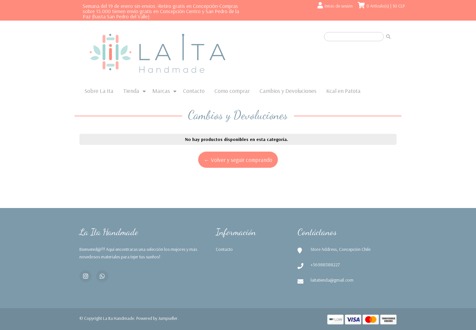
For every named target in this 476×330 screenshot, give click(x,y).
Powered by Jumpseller (157, 318)
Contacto (194, 91)
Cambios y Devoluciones (288, 91)
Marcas (161, 91)
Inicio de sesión (339, 6)
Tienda (131, 91)
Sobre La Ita (98, 91)
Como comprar (232, 91)
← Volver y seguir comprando (238, 159)
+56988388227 (325, 265)
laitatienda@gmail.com (332, 280)
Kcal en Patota (343, 91)
